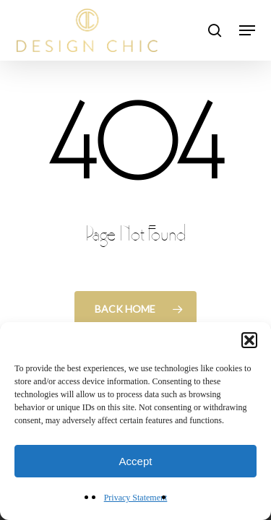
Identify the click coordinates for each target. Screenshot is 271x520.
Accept (135, 461)
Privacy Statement (136, 498)
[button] (249, 340)
